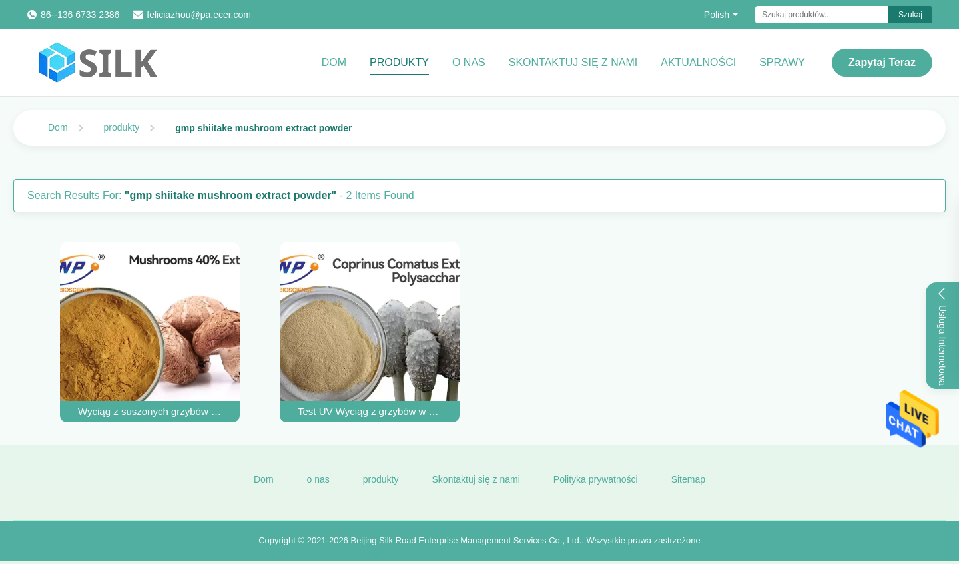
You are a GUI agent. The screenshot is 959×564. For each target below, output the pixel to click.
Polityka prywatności (595, 479)
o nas (318, 479)
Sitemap (688, 479)
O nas (468, 62)
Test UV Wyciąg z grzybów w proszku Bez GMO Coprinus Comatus (370, 411)
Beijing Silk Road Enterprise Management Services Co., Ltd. (465, 540)
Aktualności (698, 62)
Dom (334, 62)
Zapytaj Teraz (882, 62)
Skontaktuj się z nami (573, 62)
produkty (122, 127)
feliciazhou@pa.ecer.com (199, 14)
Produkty (399, 62)
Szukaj (910, 14)
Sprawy (782, 62)
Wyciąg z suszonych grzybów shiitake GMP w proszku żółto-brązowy (150, 411)
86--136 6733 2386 (80, 14)
